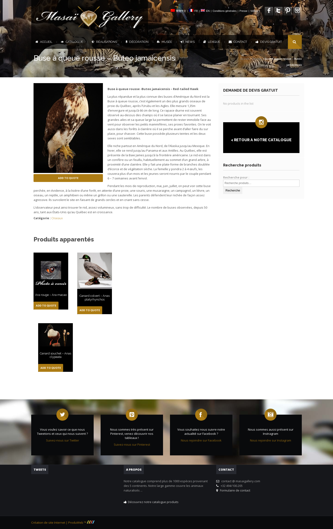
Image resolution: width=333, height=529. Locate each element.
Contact (238, 42)
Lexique (211, 42)
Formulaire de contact (234, 490)
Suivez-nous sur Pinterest (132, 444)
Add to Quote (68, 178)
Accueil (43, 42)
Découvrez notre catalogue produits (153, 502)
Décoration (137, 42)
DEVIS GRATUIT (269, 42)
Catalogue (72, 42)
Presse (243, 10)
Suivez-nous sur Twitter (62, 440)
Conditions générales (224, 10)
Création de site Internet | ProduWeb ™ (62, 522)
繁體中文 (181, 10)
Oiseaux (257, 58)
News (188, 42)
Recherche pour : (236, 177)
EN (208, 10)
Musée (164, 42)
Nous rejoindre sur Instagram (270, 440)
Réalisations (104, 42)
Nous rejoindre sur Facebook (201, 440)
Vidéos (254, 10)
